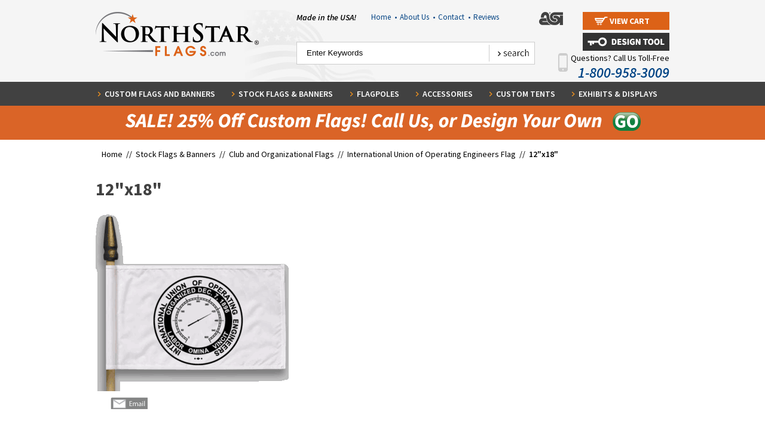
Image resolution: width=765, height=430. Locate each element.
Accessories (448, 93)
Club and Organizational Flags (281, 154)
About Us (417, 17)
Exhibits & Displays (618, 93)
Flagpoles (378, 93)
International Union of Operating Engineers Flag (431, 154)
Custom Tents (525, 93)
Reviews (486, 17)
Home (384, 17)
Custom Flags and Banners (160, 93)
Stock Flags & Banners (285, 93)
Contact (454, 17)
